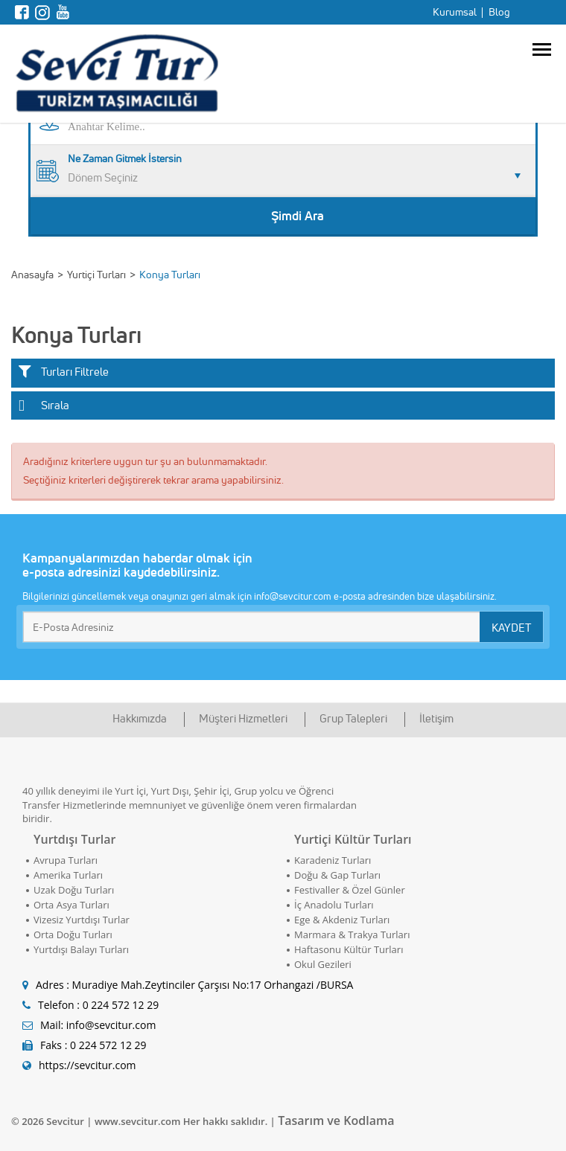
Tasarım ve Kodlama (336, 1120)
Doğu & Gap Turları (337, 875)
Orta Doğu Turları (73, 934)
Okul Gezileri (323, 964)
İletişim (436, 718)
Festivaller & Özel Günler (349, 890)
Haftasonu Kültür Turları (348, 949)
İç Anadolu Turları (334, 904)
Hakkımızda (139, 718)
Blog (499, 12)
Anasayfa (32, 274)
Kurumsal (455, 12)
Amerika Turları (68, 875)
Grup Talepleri (353, 718)
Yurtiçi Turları (96, 274)
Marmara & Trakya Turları (352, 934)
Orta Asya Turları (71, 904)
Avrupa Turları (66, 860)
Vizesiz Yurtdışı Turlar (82, 919)
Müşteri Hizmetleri (243, 718)
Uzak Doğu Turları (74, 890)
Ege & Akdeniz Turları (341, 919)
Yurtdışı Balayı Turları (81, 949)
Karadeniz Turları (332, 860)
